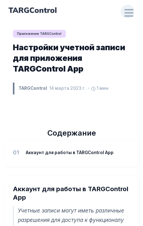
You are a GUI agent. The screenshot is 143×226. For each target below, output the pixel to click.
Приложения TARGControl (39, 33)
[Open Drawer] (128, 12)
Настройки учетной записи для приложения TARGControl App (69, 57)
